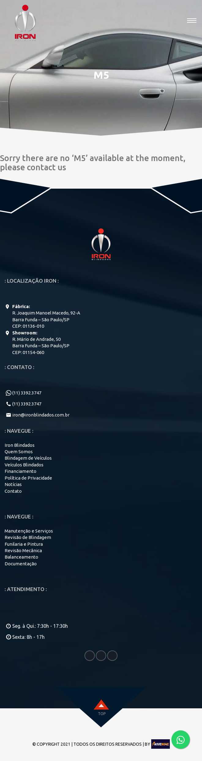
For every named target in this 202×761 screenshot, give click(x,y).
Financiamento (20, 471)
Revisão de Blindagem (28, 537)
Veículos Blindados (24, 464)
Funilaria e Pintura (24, 544)
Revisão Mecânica (23, 550)
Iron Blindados (20, 445)
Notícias (13, 484)
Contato (13, 491)
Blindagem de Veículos (28, 458)
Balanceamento (21, 556)
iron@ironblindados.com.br (40, 414)
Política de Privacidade (28, 477)
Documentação (21, 563)
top (102, 714)
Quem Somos (19, 451)
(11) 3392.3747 (26, 392)
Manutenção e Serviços (29, 530)
